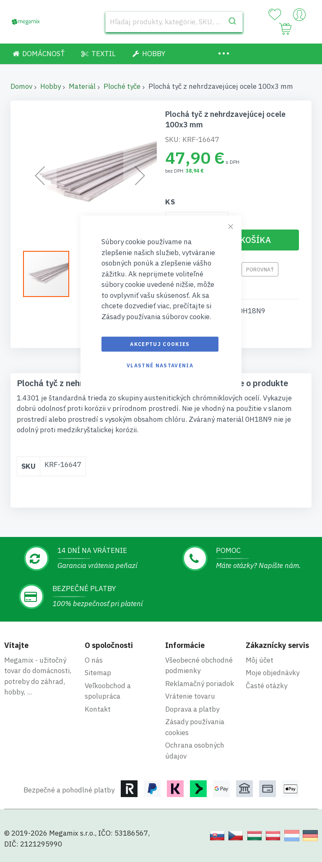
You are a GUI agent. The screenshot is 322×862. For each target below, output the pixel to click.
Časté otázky (266, 685)
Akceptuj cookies (160, 344)
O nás (94, 660)
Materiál (82, 86)
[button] (50, 274)
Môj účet (259, 660)
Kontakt (98, 709)
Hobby (50, 86)
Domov (21, 86)
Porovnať (260, 269)
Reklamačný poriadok (199, 683)
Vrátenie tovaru (190, 696)
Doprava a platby (192, 709)
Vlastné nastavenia (160, 365)
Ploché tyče (122, 86)
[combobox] (174, 21)
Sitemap (98, 672)
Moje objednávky (272, 672)
